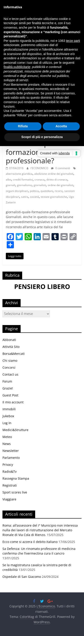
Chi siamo (9, 360)
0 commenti (60, 168)
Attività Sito (10, 347)
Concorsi (8, 367)
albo (8, 179)
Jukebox (8, 416)
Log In (6, 423)
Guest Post (10, 395)
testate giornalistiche (54, 197)
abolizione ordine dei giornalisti (53, 174)
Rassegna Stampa (15, 478)
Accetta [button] (61, 126)
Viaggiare (9, 499)
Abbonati (9, 340)
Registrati (9, 485)
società (34, 197)
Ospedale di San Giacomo (21, 576)
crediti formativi (23, 179)
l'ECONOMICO (39, 168)
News (6, 444)
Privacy (7, 464)
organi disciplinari (17, 191)
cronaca (39, 179)
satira (24, 197)
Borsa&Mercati (13, 353)
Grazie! (7, 388)
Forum (7, 381)
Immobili (9, 409)
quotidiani (47, 191)
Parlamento (11, 457)
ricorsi (58, 191)
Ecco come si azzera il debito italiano (30, 542)
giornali (10, 185)
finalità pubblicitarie (17, 67)
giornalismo (24, 185)
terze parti (73, 41)
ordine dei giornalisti (60, 185)
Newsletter (10, 451)
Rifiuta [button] (23, 126)
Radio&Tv (9, 471)
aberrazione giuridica (19, 174)
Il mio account (13, 402)
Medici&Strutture (15, 430)
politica (34, 191)
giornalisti (40, 185)
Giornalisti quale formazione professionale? (33, 151)
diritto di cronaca (56, 179)
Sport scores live (14, 492)
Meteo (7, 437)
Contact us (10, 374)
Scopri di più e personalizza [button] (41, 137)
